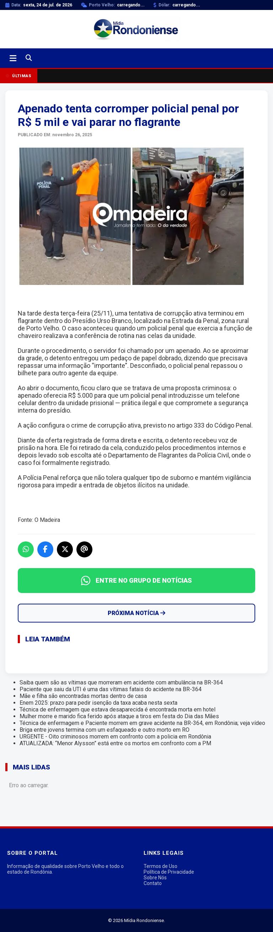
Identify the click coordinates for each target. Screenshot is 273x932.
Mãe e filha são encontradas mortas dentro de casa (83, 696)
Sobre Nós (155, 877)
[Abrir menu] (13, 58)
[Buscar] (28, 58)
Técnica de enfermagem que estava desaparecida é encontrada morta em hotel (117, 709)
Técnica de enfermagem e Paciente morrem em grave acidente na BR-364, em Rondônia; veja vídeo (142, 723)
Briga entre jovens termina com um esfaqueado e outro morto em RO (104, 729)
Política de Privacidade (169, 872)
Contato (153, 883)
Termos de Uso (160, 866)
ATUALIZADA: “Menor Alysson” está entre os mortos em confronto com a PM (115, 743)
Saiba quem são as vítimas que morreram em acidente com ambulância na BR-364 (121, 682)
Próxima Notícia (136, 613)
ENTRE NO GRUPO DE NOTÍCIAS (136, 580)
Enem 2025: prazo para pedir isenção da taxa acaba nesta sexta (98, 702)
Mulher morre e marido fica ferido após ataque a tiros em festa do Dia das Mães (119, 716)
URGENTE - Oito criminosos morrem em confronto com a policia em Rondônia (115, 736)
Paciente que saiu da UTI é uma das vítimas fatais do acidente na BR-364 (111, 689)
